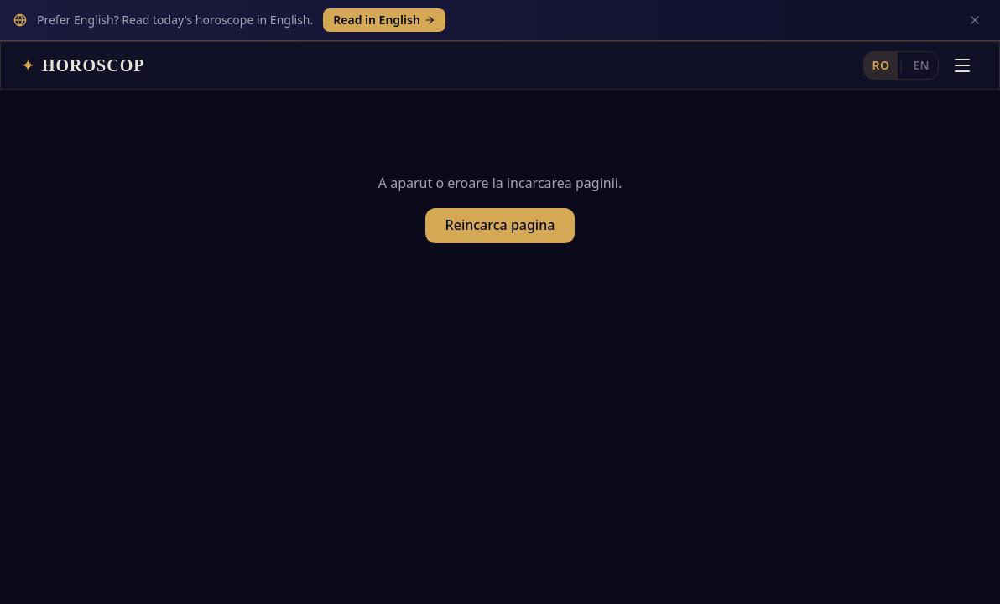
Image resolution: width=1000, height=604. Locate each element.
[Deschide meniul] (962, 24)
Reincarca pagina (500, 191)
